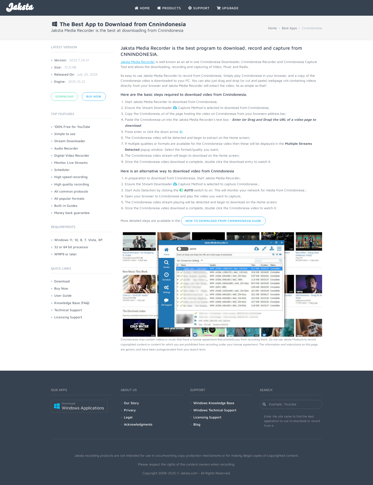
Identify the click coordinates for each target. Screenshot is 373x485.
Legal (128, 417)
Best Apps (289, 28)
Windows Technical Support (214, 410)
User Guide (63, 295)
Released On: (64, 74)
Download (64, 96)
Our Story (131, 403)
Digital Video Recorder (71, 155)
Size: (58, 67)
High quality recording (71, 184)
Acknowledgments (138, 424)
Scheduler (62, 170)
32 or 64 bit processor (71, 247)
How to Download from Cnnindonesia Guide (223, 221)
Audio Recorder (66, 148)
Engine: (60, 81)
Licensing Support (68, 317)
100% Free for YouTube (72, 127)
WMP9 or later (65, 254)
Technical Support (68, 310)
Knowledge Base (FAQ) (71, 303)
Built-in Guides (66, 206)
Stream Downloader (69, 141)
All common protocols (71, 191)
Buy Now (93, 96)
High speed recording (71, 177)
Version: (60, 60)
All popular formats (69, 198)
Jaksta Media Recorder (138, 62)
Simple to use (64, 134)
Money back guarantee (72, 213)
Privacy (130, 410)
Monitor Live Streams (71, 162)
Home (272, 28)
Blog (196, 424)
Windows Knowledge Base (213, 403)
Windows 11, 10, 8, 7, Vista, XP (78, 240)
